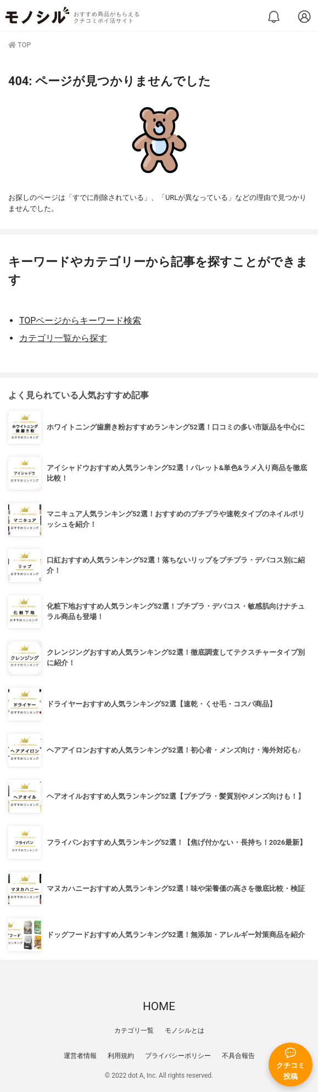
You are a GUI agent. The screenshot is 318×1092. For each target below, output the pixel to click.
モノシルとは (184, 1030)
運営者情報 (80, 1056)
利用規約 (121, 1056)
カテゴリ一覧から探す (63, 338)
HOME (159, 1006)
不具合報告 (238, 1056)
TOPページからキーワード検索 (80, 320)
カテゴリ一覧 (134, 1030)
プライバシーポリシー (178, 1056)
